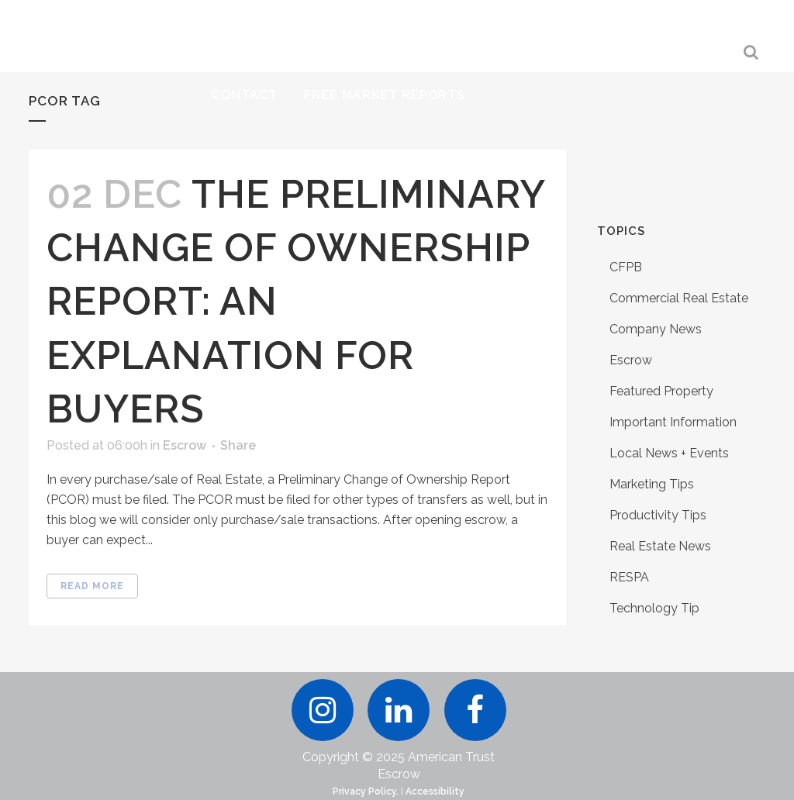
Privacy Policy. (366, 791)
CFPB (625, 267)
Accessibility (435, 791)
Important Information (673, 422)
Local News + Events (669, 453)
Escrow (184, 445)
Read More (92, 586)
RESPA (629, 577)
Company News (655, 329)
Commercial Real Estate (678, 298)
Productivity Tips (657, 515)
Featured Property (661, 391)
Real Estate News (660, 546)
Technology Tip (654, 608)
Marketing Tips (651, 484)
